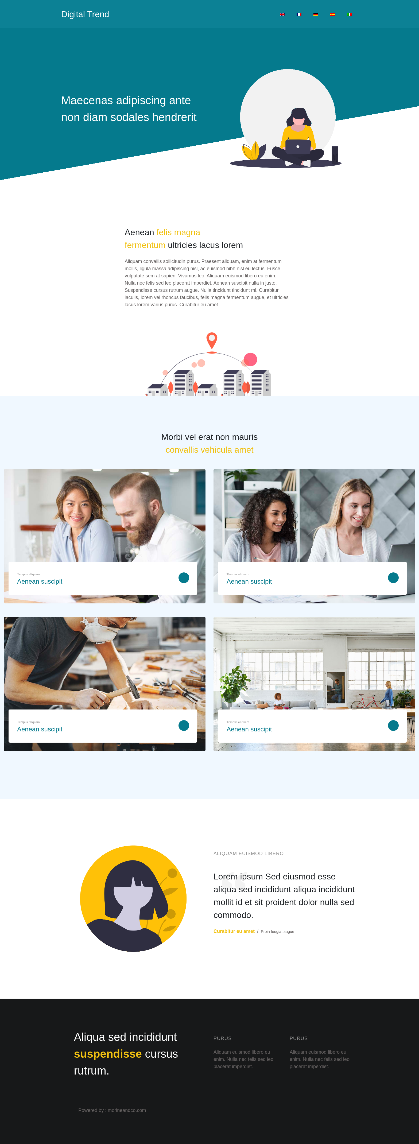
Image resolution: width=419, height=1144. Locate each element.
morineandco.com (127, 1110)
